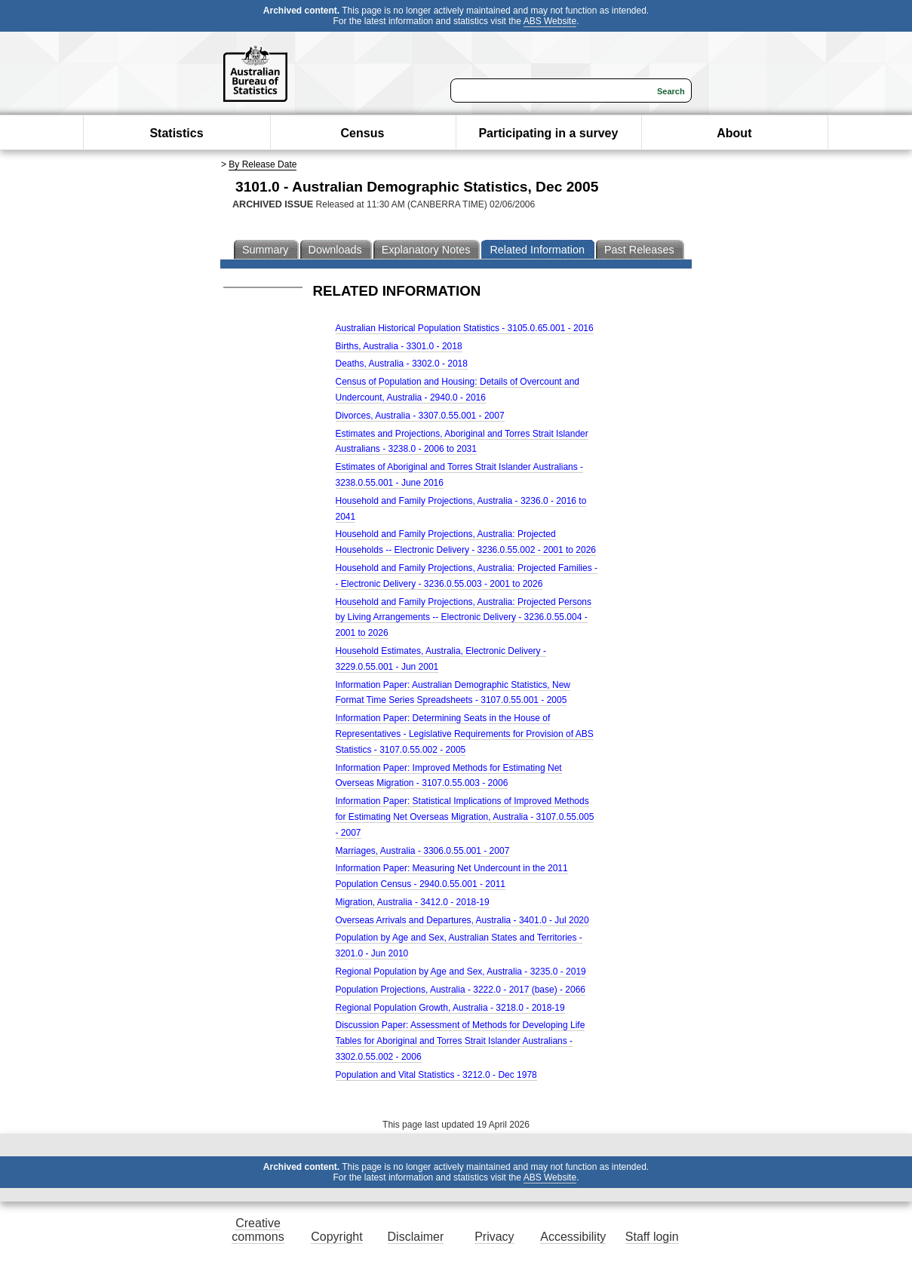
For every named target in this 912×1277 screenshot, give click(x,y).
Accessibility (573, 1236)
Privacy (494, 1236)
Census (363, 133)
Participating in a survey (548, 133)
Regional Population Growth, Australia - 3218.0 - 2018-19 (450, 1007)
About (734, 133)
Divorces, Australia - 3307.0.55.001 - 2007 (420, 415)
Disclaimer (416, 1236)
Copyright (336, 1236)
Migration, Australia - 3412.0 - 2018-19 (413, 902)
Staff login (652, 1236)
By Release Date (262, 164)
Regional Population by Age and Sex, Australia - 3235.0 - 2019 (461, 971)
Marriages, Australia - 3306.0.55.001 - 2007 (423, 851)
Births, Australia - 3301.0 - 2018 (399, 346)
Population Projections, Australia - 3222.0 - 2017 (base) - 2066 (461, 989)
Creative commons (258, 1230)
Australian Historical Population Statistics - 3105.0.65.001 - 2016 (465, 328)
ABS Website (550, 21)
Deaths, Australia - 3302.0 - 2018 (402, 363)
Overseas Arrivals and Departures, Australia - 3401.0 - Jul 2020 (462, 920)
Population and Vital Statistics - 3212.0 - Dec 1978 (436, 1075)
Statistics (176, 133)
